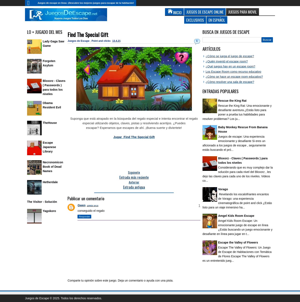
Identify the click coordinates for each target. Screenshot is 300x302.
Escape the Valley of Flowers (238, 242)
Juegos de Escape (79, 40)
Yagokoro (49, 211)
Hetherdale (50, 182)
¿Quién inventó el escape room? (227, 61)
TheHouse (50, 122)
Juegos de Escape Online (205, 12)
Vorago (223, 189)
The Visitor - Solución (42, 201)
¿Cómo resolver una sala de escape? (230, 82)
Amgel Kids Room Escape (236, 215)
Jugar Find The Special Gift (134, 137)
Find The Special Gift (88, 34)
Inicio (30, 3)
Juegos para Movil (242, 12)
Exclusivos (195, 20)
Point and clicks (101, 40)
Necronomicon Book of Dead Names (53, 167)
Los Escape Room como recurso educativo (233, 71)
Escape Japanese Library (49, 147)
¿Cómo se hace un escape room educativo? (234, 76)
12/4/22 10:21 (93, 206)
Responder (84, 216)
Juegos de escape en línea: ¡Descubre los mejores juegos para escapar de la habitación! (86, 3)
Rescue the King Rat (232, 100)
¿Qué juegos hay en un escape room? (230, 66)
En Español (217, 20)
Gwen (81, 205)
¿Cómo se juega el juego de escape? (230, 56)
